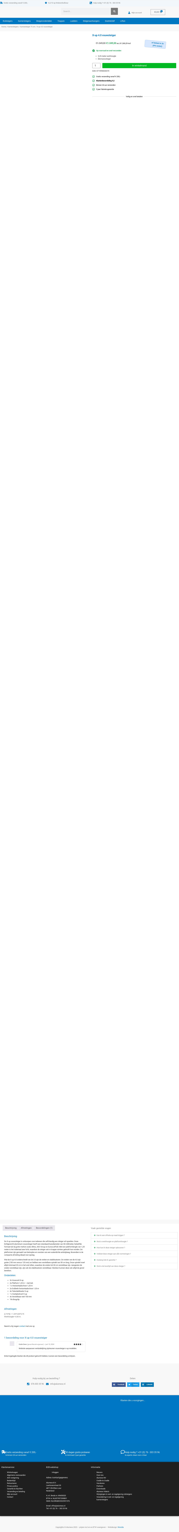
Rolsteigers (7, 21)
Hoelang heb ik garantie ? (106, 1260)
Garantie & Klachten (15, 1489)
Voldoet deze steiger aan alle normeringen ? (114, 1254)
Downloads (100, 1489)
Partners (99, 1486)
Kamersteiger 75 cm (27, 27)
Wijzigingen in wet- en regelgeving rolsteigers (114, 1494)
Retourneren (12, 1483)
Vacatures (100, 1483)
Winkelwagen (12, 1472)
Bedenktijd (11, 1481)
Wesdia (121, 1527)
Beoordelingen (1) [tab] (44, 1228)
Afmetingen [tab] (26, 1228)
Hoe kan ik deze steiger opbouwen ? (111, 1248)
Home (3, 27)
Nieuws (99, 1472)
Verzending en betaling (16, 1491)
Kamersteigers (24, 21)
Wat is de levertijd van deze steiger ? (111, 1266)
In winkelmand (139, 65)
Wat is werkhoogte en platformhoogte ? (112, 1241)
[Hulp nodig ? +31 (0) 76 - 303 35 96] (91, 3)
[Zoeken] (114, 11)
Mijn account (12, 1494)
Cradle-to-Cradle (102, 1481)
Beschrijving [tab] (11, 1228)
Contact (10, 1497)
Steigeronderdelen (44, 21)
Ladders (73, 21)
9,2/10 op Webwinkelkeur (58, 3)
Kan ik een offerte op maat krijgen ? (111, 1235)
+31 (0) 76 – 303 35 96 (58, 1508)
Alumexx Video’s (102, 1491)
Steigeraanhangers (91, 21)
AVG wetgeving (13, 1478)
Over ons (99, 1475)
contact (22, 1326)
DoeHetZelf (110, 21)
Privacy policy (12, 1486)
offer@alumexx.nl (58, 1506)
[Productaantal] (96, 65)
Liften (122, 21)
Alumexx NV (101, 1478)
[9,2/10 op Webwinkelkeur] (46, 3)
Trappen (61, 21)
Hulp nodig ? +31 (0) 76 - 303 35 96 (106, 3)
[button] (134, 1235)
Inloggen (55, 1472)
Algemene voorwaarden (16, 1475)
